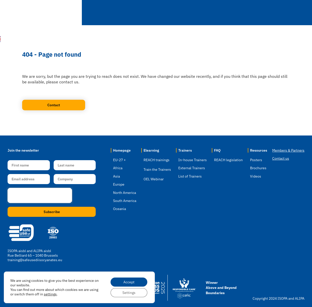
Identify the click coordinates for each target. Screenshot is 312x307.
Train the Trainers (157, 169)
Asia (116, 176)
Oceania (119, 209)
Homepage (122, 150)
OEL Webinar (154, 179)
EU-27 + (119, 160)
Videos (255, 176)
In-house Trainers (192, 160)
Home (105, 12)
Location (133, 13)
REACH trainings (156, 160)
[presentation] (40, 195)
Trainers (201, 13)
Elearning (168, 13)
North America (124, 192)
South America (124, 200)
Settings (128, 292)
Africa (117, 168)
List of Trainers (190, 176)
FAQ (230, 13)
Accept (128, 282)
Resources (261, 13)
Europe (118, 184)
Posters (256, 160)
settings (50, 294)
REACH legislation (228, 160)
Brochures (258, 168)
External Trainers (191, 168)
